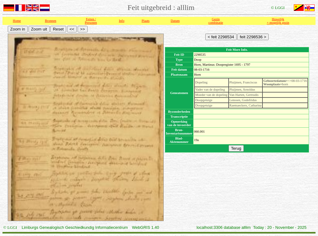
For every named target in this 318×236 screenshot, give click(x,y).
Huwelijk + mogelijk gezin (278, 20)
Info (122, 20)
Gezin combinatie (215, 20)
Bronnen (51, 20)
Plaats (145, 20)
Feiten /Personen (91, 20)
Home (17, 20)
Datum (175, 20)
